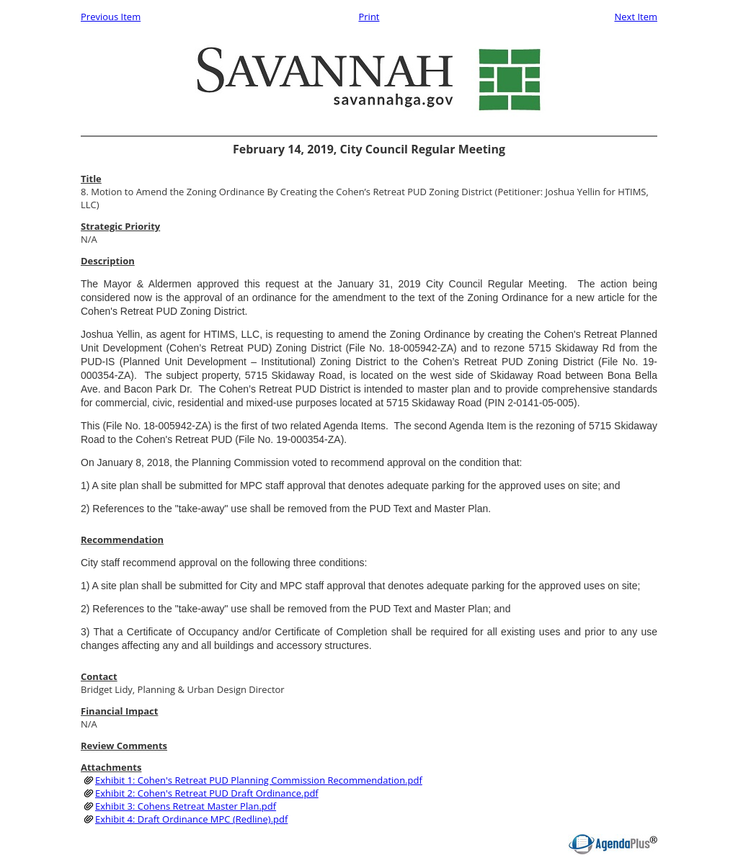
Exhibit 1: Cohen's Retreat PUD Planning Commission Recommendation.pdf (258, 780)
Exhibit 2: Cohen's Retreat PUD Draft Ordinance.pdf (207, 793)
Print (368, 16)
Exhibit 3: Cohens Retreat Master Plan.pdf (185, 806)
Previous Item (111, 16)
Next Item (635, 16)
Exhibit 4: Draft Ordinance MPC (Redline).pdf (191, 819)
